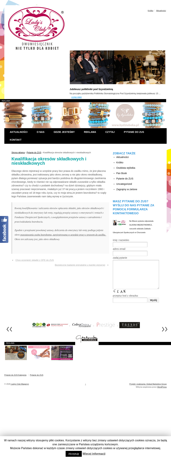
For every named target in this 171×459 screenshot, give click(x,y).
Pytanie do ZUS (134, 132)
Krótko (150, 11)
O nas (40, 132)
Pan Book (121, 173)
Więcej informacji (94, 453)
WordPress (162, 392)
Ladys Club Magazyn (20, 389)
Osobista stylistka (125, 167)
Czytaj (110, 132)
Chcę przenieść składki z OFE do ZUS (34, 260)
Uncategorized (124, 184)
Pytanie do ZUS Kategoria (15, 380)
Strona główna (18, 152)
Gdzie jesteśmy (64, 132)
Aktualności (161, 11)
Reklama (90, 132)
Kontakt (15, 139)
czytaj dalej (76, 97)
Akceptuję (73, 453)
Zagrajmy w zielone (126, 189)
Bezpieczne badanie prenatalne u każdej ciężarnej (80, 265)
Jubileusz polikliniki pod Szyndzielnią (91, 89)
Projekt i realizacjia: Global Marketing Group (148, 389)
